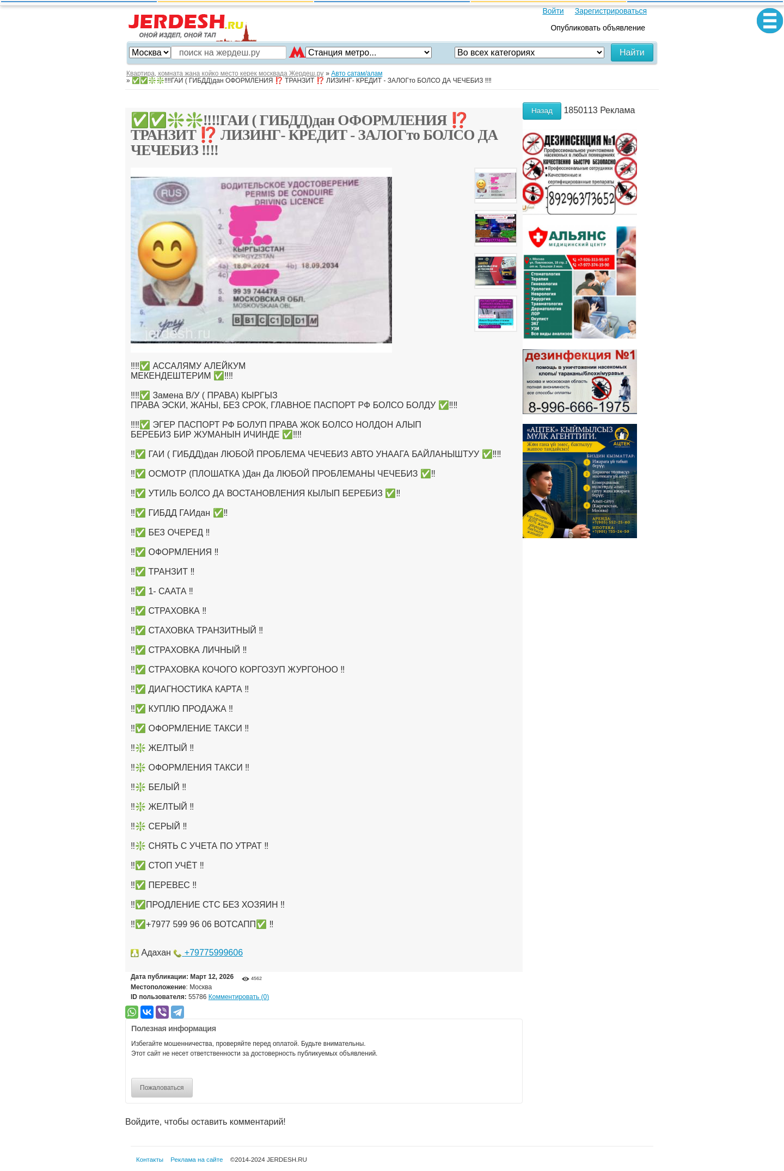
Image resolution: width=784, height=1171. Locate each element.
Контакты (149, 1159)
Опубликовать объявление (597, 27)
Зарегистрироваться (611, 11)
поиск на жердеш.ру (219, 52)
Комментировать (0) (239, 997)
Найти (632, 52)
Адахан (155, 952)
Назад (542, 111)
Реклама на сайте (196, 1159)
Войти (553, 11)
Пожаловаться (162, 1088)
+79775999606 (208, 952)
